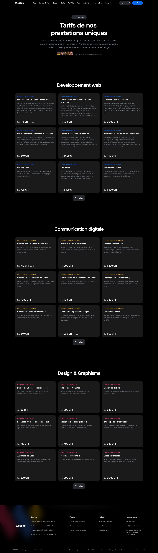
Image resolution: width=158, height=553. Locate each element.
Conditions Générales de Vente (94, 550)
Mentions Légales (75, 550)
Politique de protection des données (121, 550)
